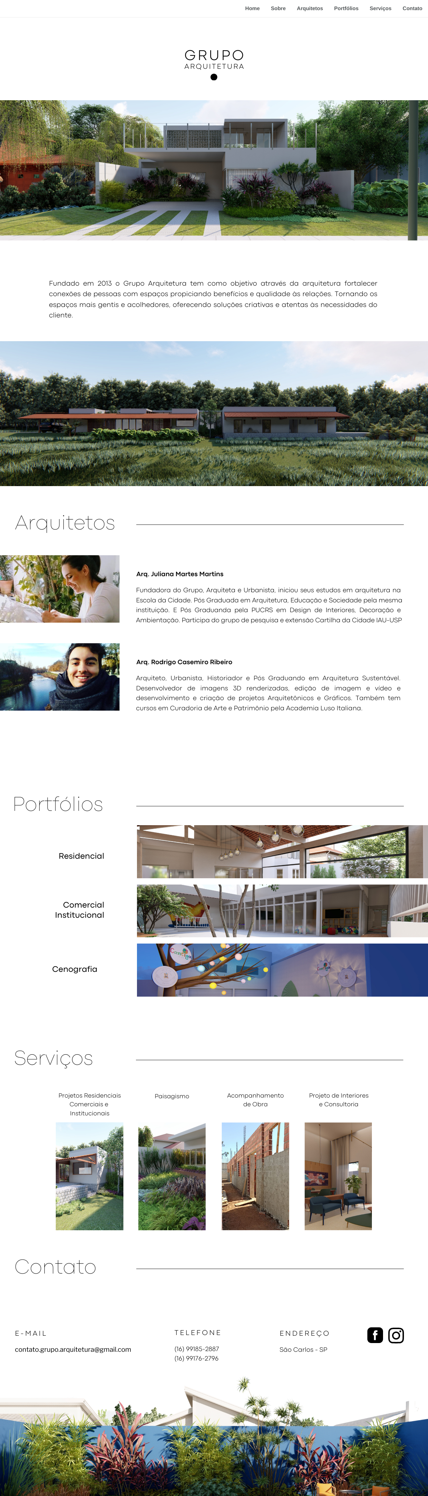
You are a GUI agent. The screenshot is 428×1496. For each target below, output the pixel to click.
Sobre (278, 9)
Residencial (81, 856)
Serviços (381, 9)
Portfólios (346, 9)
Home (252, 9)
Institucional (79, 915)
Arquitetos (310, 9)
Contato (412, 9)
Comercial (83, 905)
